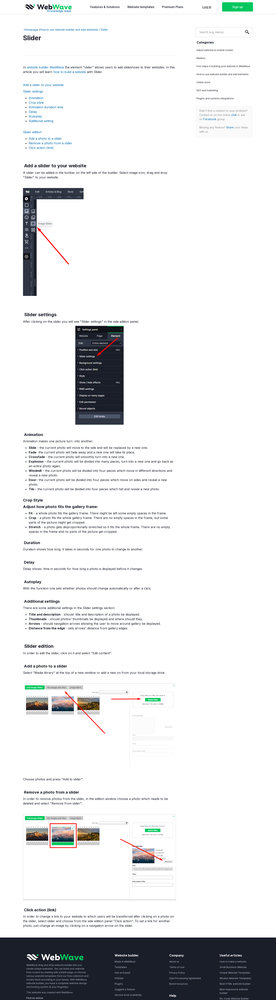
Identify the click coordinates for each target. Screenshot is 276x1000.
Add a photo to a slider (45, 138)
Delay (33, 112)
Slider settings (33, 91)
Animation (36, 98)
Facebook (209, 119)
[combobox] (218, 32)
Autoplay (35, 116)
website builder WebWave (46, 67)
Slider (104, 29)
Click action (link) (41, 148)
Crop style (36, 102)
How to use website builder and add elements (69, 29)
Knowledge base (59, 11)
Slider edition (32, 132)
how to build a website (69, 72)
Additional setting (41, 121)
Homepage (31, 29)
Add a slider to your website (43, 85)
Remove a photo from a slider (50, 143)
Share (230, 127)
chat (234, 115)
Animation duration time (46, 107)
